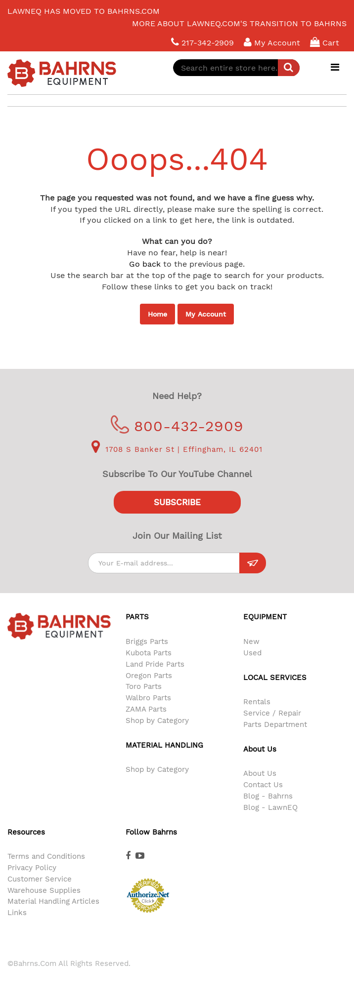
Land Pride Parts (155, 664)
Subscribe (177, 502)
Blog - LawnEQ (270, 807)
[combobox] (236, 67)
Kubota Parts (149, 652)
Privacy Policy (31, 867)
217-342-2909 (202, 42)
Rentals (256, 701)
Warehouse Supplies (44, 890)
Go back (145, 264)
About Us (259, 773)
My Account (205, 314)
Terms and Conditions (46, 856)
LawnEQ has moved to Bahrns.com (83, 11)
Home (157, 314)
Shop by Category (157, 720)
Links (17, 912)
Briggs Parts (147, 641)
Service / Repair (272, 713)
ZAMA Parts (146, 709)
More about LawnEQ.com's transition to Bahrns (239, 23)
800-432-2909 (177, 426)
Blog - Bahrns (268, 796)
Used (252, 652)
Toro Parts (144, 686)
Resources (26, 832)
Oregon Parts (149, 675)
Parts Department (275, 724)
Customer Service (39, 879)
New (251, 641)
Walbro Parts (148, 697)
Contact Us (263, 784)
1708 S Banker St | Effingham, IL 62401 (177, 449)
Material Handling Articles (53, 901)
